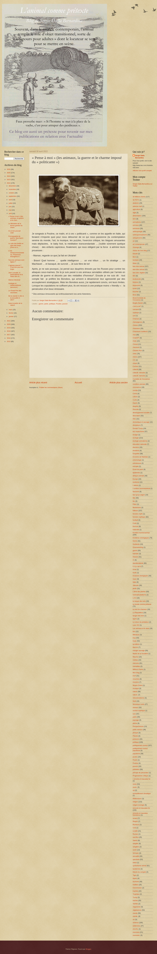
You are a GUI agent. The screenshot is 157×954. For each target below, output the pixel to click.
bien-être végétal (139, 273)
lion (134, 631)
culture (135, 397)
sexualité (136, 856)
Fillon (135, 504)
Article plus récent (38, 382)
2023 (9, 179)
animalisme (137, 222)
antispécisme (137, 238)
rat (134, 790)
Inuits (135, 573)
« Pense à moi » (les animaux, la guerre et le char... (16, 218)
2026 (9, 169)
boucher (136, 292)
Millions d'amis (138, 669)
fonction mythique (139, 517)
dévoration (136, 416)
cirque (135, 363)
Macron (135, 647)
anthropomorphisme (140, 235)
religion (135, 802)
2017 (9, 335)
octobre (12, 193)
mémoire (136, 663)
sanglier (135, 843)
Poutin (135, 760)
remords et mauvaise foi (141, 808)
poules (135, 757)
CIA (134, 360)
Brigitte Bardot (138, 303)
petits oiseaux (138, 730)
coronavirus (137, 387)
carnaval (136, 309)
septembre (13, 196)
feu (134, 501)
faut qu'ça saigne (139, 495)
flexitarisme (137, 507)
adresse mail (137, 206)
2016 (9, 338)
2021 (9, 321)
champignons (137, 322)
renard (135, 818)
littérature (136, 635)
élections (136, 447)
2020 (9, 324)
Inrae (134, 569)
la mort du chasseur (140, 609)
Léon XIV (136, 625)
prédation (136, 769)
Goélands (136, 544)
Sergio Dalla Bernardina (139, 157)
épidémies (136, 473)
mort (134, 676)
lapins (135, 619)
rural (134, 828)
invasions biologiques (140, 576)
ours (134, 714)
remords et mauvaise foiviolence (140, 814)
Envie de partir (138, 469)
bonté (135, 288)
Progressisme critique (140, 776)
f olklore (135, 485)
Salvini (135, 840)
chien (135, 354)
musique (136, 688)
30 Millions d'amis (139, 197)
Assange (136, 247)
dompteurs (136, 425)
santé (135, 850)
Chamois (136, 319)
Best (134, 257)
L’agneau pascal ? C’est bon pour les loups (15, 267)
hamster (136, 554)
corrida (135, 390)
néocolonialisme (138, 698)
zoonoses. (136, 935)
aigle (134, 213)
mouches (136, 679)
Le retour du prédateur (141, 622)
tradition (135, 885)
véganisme (136, 907)
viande (135, 913)
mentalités (136, 666)
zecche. (135, 929)
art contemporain (139, 244)
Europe (135, 479)
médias (135, 660)
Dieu (134, 419)
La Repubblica (138, 612)
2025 (9, 173)
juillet (11, 203)
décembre (12, 186)
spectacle (136, 859)
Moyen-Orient (137, 685)
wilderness (136, 926)
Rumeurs (136, 825)
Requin (135, 821)
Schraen (136, 853)
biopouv (135, 282)
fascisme (136, 491)
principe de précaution (141, 773)
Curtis (135, 400)
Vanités (135, 904)
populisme (136, 754)
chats (135, 341)
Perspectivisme (138, 726)
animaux (136, 225)
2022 (9, 183)
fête (134, 498)
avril (10, 213)
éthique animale (138, 476)
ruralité (135, 831)
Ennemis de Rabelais (140, 457)
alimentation (137, 216)
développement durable (141, 413)
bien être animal (138, 266)
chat (134, 335)
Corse (135, 393)
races (135, 784)
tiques (135, 878)
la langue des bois (139, 601)
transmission (137, 888)
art (134, 241)
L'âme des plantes (139, 591)
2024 (9, 176)
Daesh (135, 403)
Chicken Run (137, 350)
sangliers (136, 847)
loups (135, 641)
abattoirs (136, 203)
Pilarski (135, 736)
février (11, 313)
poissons (136, 739)
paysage (136, 720)
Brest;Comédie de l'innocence (139, 299)
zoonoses (136, 932)
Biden (135, 263)
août (10, 200)
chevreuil (136, 347)
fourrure (135, 526)
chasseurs (136, 328)
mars (11, 310)
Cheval (135, 344)
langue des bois (138, 616)
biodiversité (137, 279)
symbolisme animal (139, 866)
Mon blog (136, 673)
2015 (9, 341)
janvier (11, 316)
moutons (136, 682)
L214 (134, 598)
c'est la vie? (137, 306)
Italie (134, 582)
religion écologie (138, 805)
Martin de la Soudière (140, 654)
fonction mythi (138, 514)
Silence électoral (14, 280)
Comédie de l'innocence (141, 379)
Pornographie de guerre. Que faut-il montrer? (15, 238)
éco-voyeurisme (138, 431)
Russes (135, 834)
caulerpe (136, 313)
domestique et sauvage (141, 422)
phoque (135, 733)
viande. (135, 916)
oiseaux (135, 707)
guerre (41, 304)
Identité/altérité (138, 563)
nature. (135, 695)
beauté (135, 254)
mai (10, 210)
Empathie (136, 454)
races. (135, 787)
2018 (9, 331)
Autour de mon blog (140, 250)
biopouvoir (136, 285)
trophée (135, 891)
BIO (134, 276)
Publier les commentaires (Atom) (51, 387)
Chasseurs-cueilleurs (140, 331)
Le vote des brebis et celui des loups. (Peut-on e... (15, 245)
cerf (134, 316)
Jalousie (136, 585)
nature (135, 691)
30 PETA (136, 200)
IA (133, 560)
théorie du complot (139, 872)
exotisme (136, 482)
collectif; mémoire (139, 373)
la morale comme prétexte (142, 604)
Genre (135, 541)
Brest (134, 295)
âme (134, 219)
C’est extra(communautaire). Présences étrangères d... (16, 253)
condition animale (139, 384)
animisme (136, 228)
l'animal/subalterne (139, 595)
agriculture (136, 209)
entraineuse (137, 463)
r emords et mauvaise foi (141, 779)
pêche (135, 723)
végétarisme (137, 910)
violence (136, 923)
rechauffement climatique (142, 793)
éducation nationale (140, 444)
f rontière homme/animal (141, 488)
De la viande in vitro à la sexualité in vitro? (16, 298)
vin (134, 919)
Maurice (135, 657)
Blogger (88, 949)
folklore (135, 511)
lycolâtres (136, 644)
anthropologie (137, 231)
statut (135, 862)
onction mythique (139, 710)
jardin (135, 588)
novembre (12, 189)
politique (52, 304)
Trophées (136, 894)
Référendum (137, 799)
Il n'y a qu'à (137, 566)
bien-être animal (138, 269)
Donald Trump (138, 428)
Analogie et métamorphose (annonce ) (14, 285)
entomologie (137, 460)
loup (134, 638)
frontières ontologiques (141, 538)
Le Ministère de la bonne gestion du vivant (15, 225)
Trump (135, 897)
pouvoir (65, 304)
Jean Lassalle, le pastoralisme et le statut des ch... (15, 274)
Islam (135, 579)
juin (10, 206)
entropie (136, 466)
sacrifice (136, 837)
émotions (136, 450)
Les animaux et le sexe (141, 628)
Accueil (78, 382)
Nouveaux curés (138, 704)
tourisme (136, 881)
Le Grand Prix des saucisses (14, 291)
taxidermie (136, 869)
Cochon (135, 366)
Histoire (135, 557)
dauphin (135, 406)
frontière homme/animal (141, 533)
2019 (9, 328)
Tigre (134, 875)
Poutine (58, 304)
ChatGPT (136, 338)
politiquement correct (140, 745)
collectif (135, 369)
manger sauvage (139, 650)
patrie (46, 304)
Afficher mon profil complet (142, 170)
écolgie (135, 435)
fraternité (136, 530)
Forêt (134, 523)
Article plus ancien (119, 382)
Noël (134, 701)
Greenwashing (138, 547)
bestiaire (136, 260)
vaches (135, 900)
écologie (136, 438)
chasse (135, 325)
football (135, 520)
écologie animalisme (140, 441)
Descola (136, 409)
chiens (135, 357)
